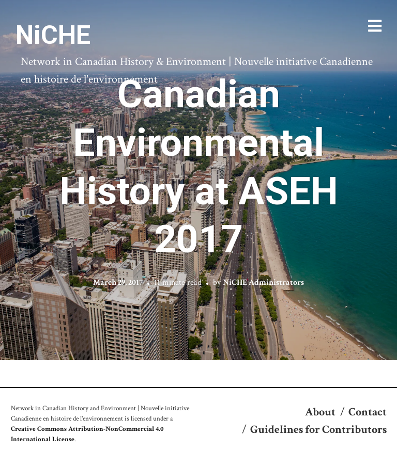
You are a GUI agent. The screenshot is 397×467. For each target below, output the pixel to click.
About (320, 412)
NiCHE (53, 35)
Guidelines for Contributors (318, 429)
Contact (367, 412)
